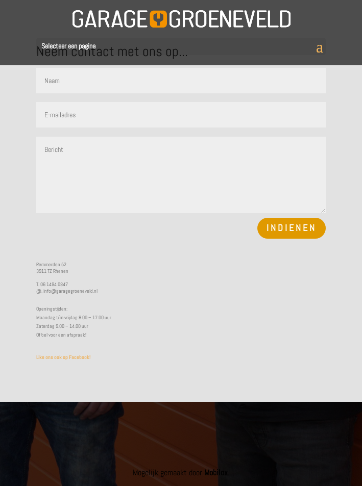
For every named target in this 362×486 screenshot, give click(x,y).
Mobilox (216, 472)
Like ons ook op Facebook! (63, 357)
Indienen (292, 228)
